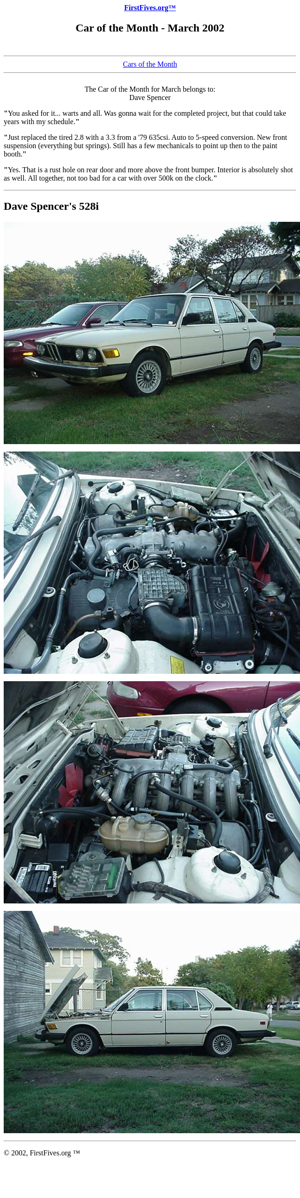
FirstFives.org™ (150, 8)
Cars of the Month (150, 64)
